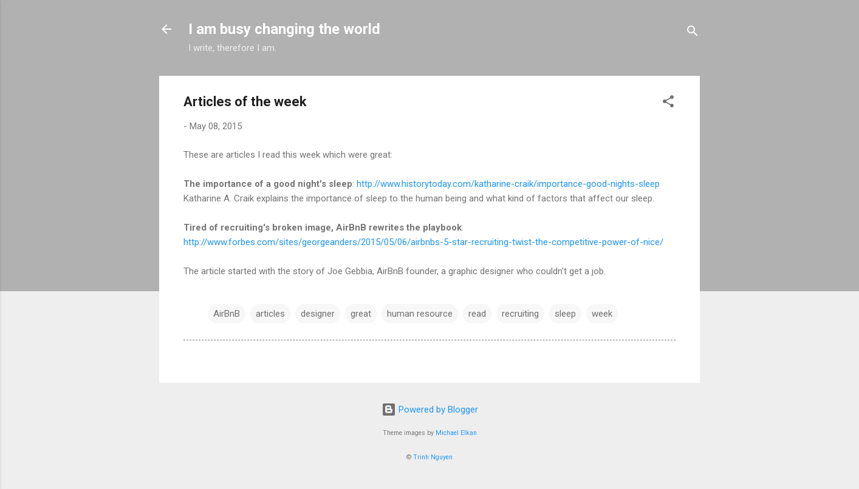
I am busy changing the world (284, 29)
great (361, 313)
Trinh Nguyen (433, 457)
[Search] (692, 33)
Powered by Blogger (430, 409)
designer (318, 313)
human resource (420, 313)
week (602, 313)
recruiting (520, 313)
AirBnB (226, 313)
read (477, 313)
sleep (565, 313)
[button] (668, 103)
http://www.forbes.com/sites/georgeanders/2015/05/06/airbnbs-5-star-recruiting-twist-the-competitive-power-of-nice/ (423, 242)
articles (270, 313)
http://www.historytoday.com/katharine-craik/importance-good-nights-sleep (508, 183)
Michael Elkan (456, 433)
